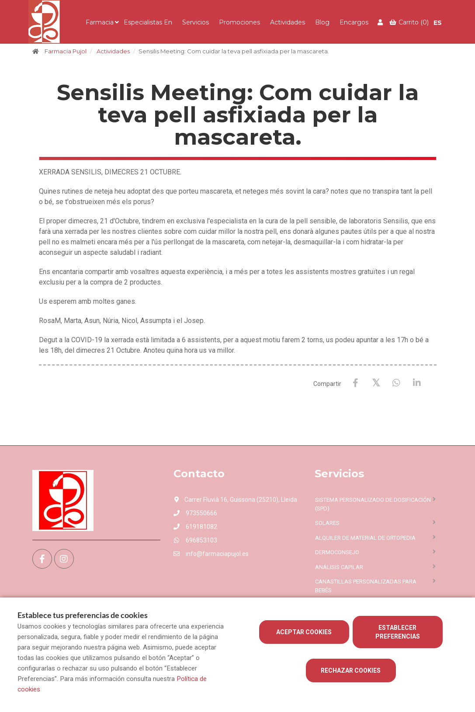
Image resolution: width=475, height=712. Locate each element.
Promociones (239, 22)
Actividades (287, 22)
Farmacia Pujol (66, 51)
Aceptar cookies (304, 632)
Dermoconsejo (337, 552)
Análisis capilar (339, 567)
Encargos (354, 22)
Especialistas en (148, 22)
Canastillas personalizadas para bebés (365, 586)
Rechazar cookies (351, 670)
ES (437, 23)
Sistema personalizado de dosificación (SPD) (373, 504)
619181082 (195, 526)
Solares (327, 523)
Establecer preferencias (397, 632)
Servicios (195, 22)
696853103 (195, 540)
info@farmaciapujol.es (211, 553)
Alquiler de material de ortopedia (365, 538)
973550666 (195, 513)
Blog (322, 22)
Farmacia (100, 22)
